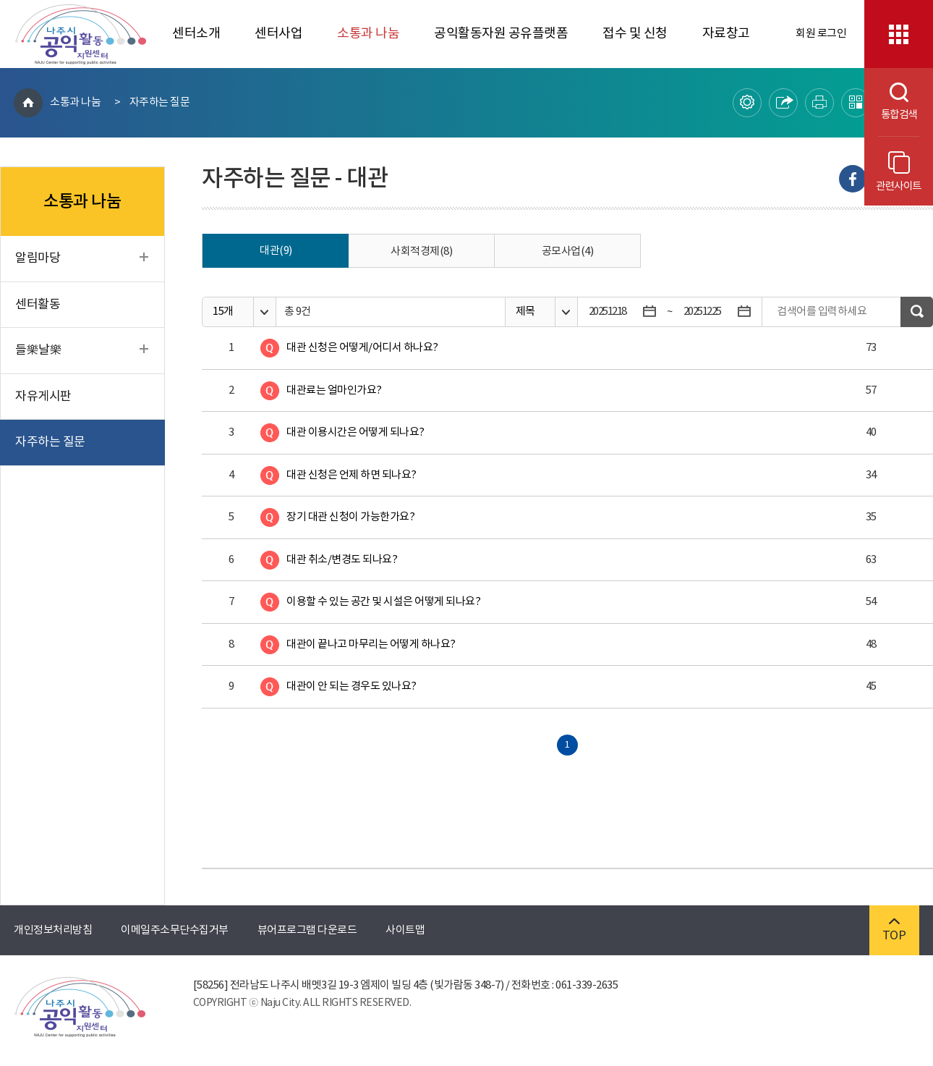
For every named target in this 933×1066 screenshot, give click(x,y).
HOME (28, 102)
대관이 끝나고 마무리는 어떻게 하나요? (371, 644)
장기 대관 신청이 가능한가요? (350, 517)
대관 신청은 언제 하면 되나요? (351, 475)
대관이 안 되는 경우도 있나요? (351, 686)
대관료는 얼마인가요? (334, 390)
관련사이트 (898, 172)
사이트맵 (405, 930)
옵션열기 (264, 312)
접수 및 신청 (635, 33)
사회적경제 (421, 251)
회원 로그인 (821, 34)
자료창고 (726, 33)
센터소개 (196, 33)
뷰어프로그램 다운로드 (307, 930)
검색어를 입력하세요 (821, 311)
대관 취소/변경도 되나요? (341, 560)
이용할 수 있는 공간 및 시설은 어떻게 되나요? (383, 602)
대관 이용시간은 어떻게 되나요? (355, 432)
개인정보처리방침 (53, 930)
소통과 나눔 (368, 33)
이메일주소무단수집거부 (175, 930)
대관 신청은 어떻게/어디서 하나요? (362, 348)
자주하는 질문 (159, 102)
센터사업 (278, 33)
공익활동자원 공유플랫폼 (501, 33)
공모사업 (568, 251)
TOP (894, 930)
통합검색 (890, 102)
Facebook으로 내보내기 (852, 179)
